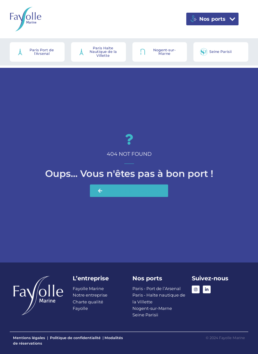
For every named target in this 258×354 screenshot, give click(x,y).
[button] (212, 19)
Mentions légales (29, 338)
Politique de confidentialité (75, 338)
